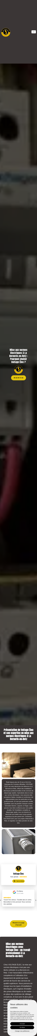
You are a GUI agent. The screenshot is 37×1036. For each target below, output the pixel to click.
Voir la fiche (19, 881)
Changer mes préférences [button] (22, 1031)
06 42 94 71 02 (18, 378)
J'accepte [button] (22, 1023)
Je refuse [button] (22, 1027)
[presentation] (0, 900)
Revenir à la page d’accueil (18, 924)
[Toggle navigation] (33, 31)
